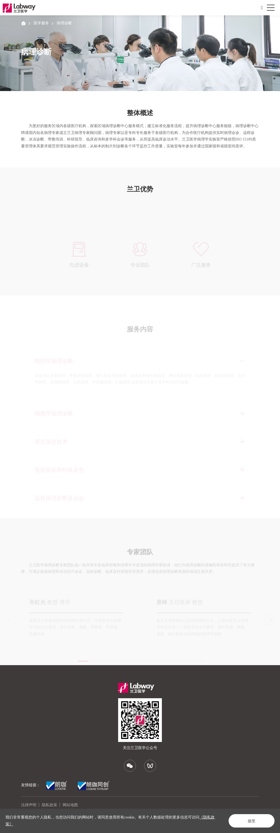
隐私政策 (49, 805)
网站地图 (70, 805)
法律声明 (28, 805)
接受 (251, 821)
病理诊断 (64, 23)
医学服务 (41, 23)
